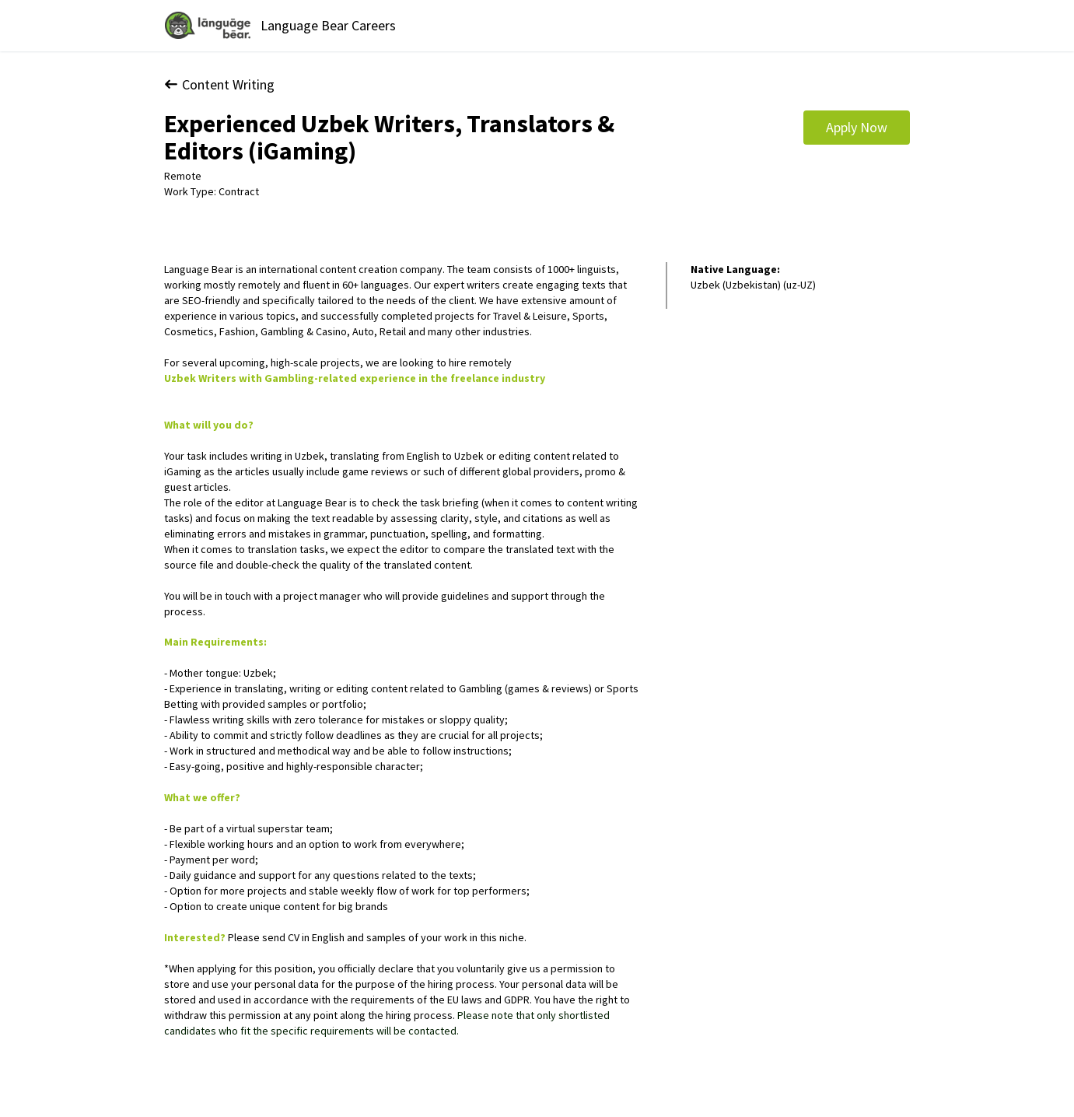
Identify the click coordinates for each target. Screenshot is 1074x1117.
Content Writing (219, 84)
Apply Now (856, 127)
